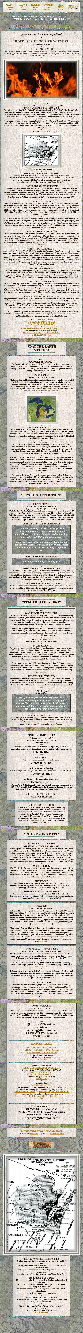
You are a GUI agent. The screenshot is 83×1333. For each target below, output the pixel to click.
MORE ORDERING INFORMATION (41, 1131)
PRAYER (53, 1048)
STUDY (28, 1050)
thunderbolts (43, 941)
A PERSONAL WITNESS (24, 1092)
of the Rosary (23, 8)
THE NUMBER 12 (52, 333)
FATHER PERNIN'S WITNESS (41, 1072)
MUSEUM (10, 5)
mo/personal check (57, 1134)
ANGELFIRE (41, 1079)
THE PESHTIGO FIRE (32, 333)
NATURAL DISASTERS (41, 1085)
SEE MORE (61, 6)
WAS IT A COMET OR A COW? (41, 324)
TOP (42, 1098)
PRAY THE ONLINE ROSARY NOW (42, 1053)
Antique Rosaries (10, 8)
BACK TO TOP (41, 1313)
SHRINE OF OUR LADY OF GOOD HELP (41, 1068)
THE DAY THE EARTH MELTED (41, 322)
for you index (35, 8)
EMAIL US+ (73, 6)
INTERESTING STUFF (41, 335)
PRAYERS (35, 5)
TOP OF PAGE (41, 1059)
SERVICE (38, 1050)
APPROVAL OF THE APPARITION (41, 1074)
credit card (34, 1134)
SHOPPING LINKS (41, 1043)
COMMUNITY (52, 1050)
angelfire (54, 484)
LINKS (61, 9)
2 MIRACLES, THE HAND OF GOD (54, 1092)
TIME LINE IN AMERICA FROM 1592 (41, 1096)
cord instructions (48, 8)
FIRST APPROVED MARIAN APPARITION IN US (41, 328)
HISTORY (23, 5)
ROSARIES (48, 5)
